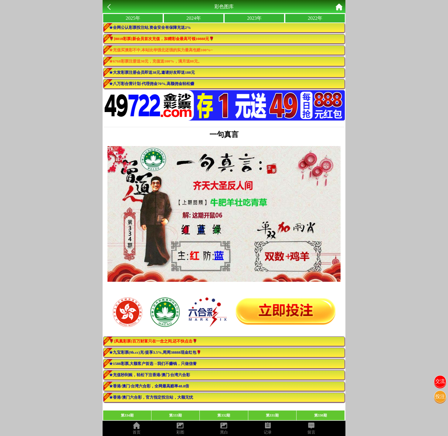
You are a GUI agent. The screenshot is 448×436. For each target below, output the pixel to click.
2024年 (193, 18)
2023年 (254, 18)
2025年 (133, 18)
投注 (440, 396)
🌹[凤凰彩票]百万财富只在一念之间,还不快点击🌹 (153, 341)
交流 (440, 381)
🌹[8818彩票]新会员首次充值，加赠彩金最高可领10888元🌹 (161, 38)
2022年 (315, 18)
